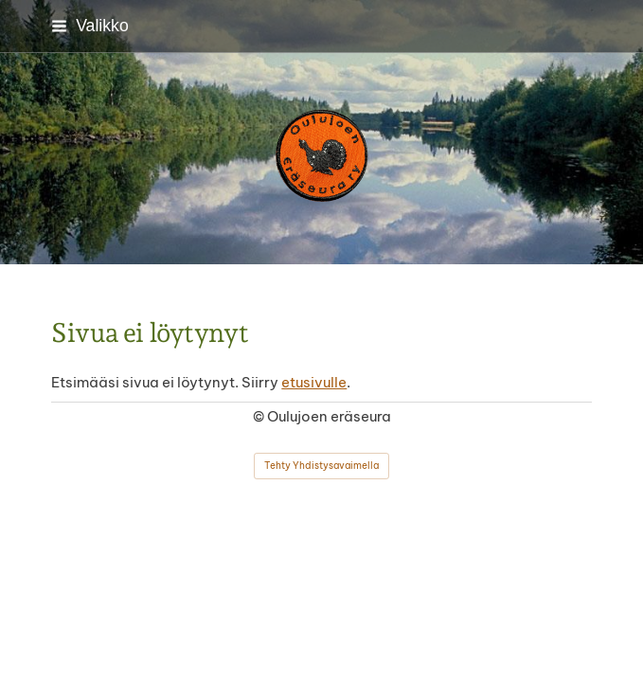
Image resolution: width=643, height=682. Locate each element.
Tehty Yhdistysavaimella (321, 465)
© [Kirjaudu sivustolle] (260, 416)
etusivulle (314, 382)
